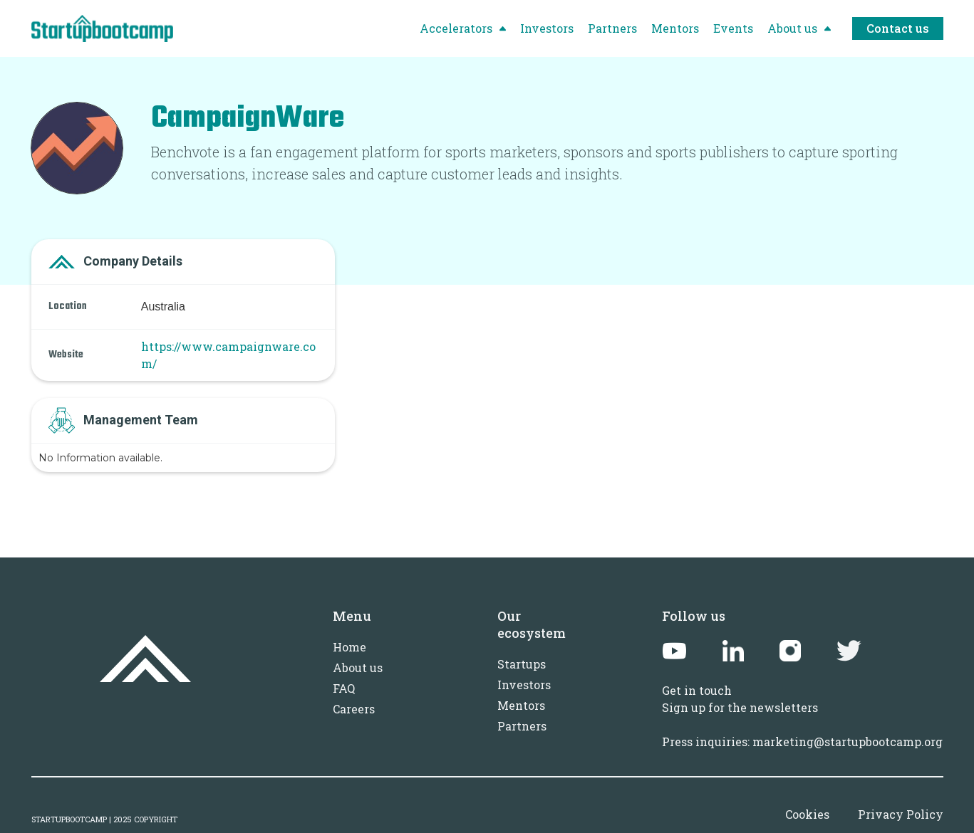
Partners (521, 725)
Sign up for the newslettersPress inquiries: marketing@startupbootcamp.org (802, 724)
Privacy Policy (900, 814)
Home (349, 646)
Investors (524, 684)
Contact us (897, 28)
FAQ (344, 688)
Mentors (521, 705)
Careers (354, 708)
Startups (521, 663)
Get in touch (697, 690)
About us (358, 667)
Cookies (807, 814)
